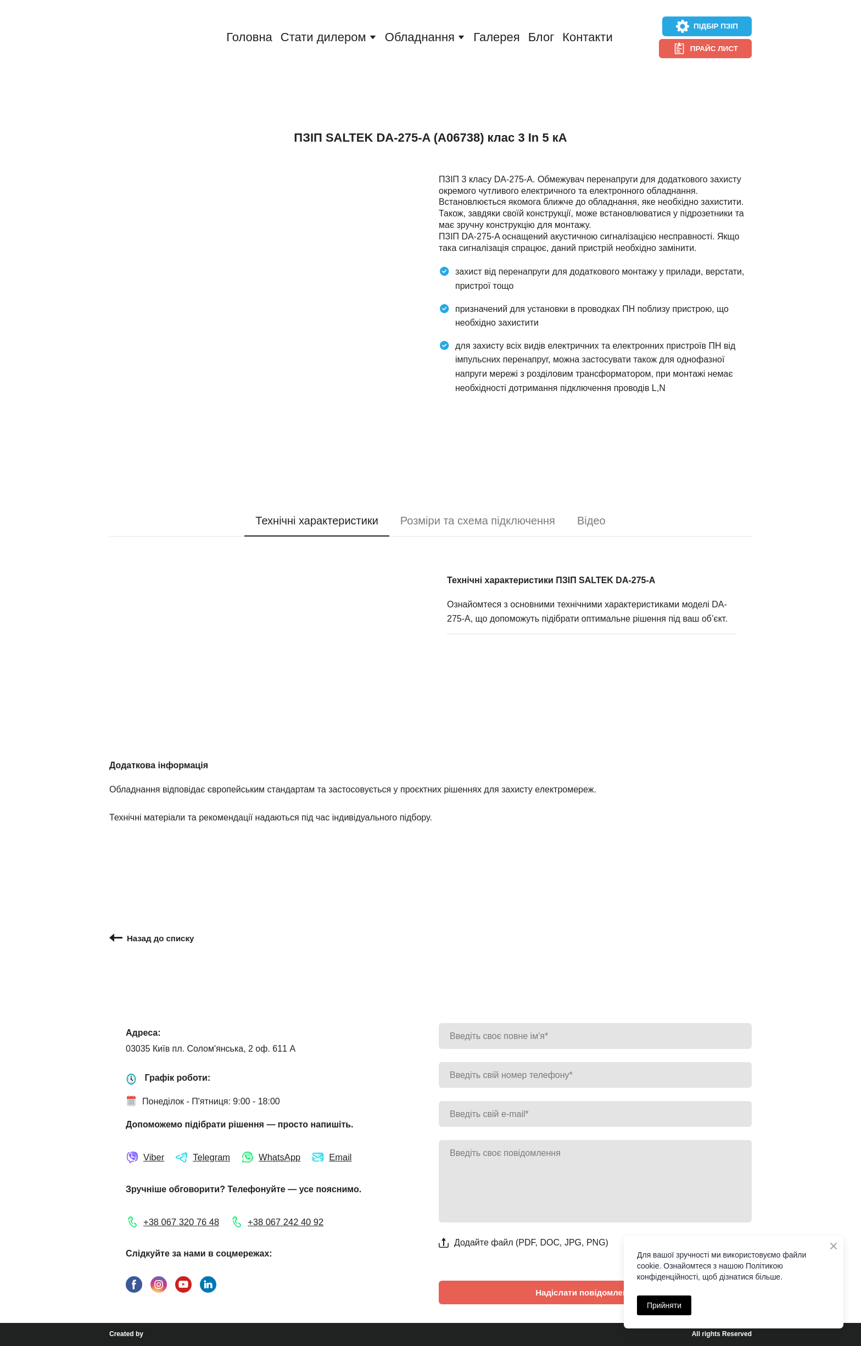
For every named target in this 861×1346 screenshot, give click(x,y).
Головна (249, 37)
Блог (541, 37)
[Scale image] (265, 284)
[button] (707, 26)
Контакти (587, 37)
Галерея (496, 37)
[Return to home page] (148, 37)
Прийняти (664, 1305)
